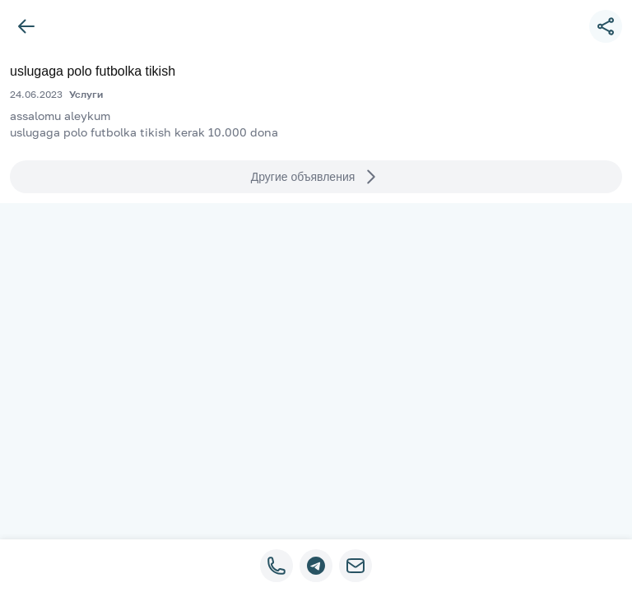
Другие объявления (316, 177)
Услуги (86, 94)
